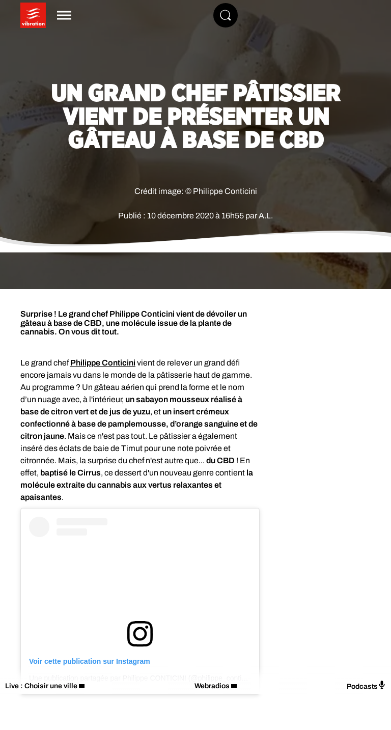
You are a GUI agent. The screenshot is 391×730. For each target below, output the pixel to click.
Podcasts (366, 685)
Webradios (212, 686)
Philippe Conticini (102, 362)
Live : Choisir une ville (41, 686)
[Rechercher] (225, 15)
